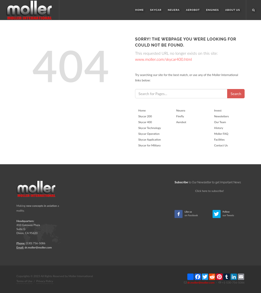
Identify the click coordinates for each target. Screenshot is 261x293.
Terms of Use (24, 281)
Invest (218, 110)
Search (236, 93)
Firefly (180, 116)
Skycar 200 (145, 116)
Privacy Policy (44, 281)
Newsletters (221, 116)
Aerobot (181, 122)
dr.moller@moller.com (38, 247)
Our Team (220, 122)
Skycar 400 (145, 122)
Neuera (180, 110)
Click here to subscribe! (209, 191)
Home (142, 110)
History (218, 128)
